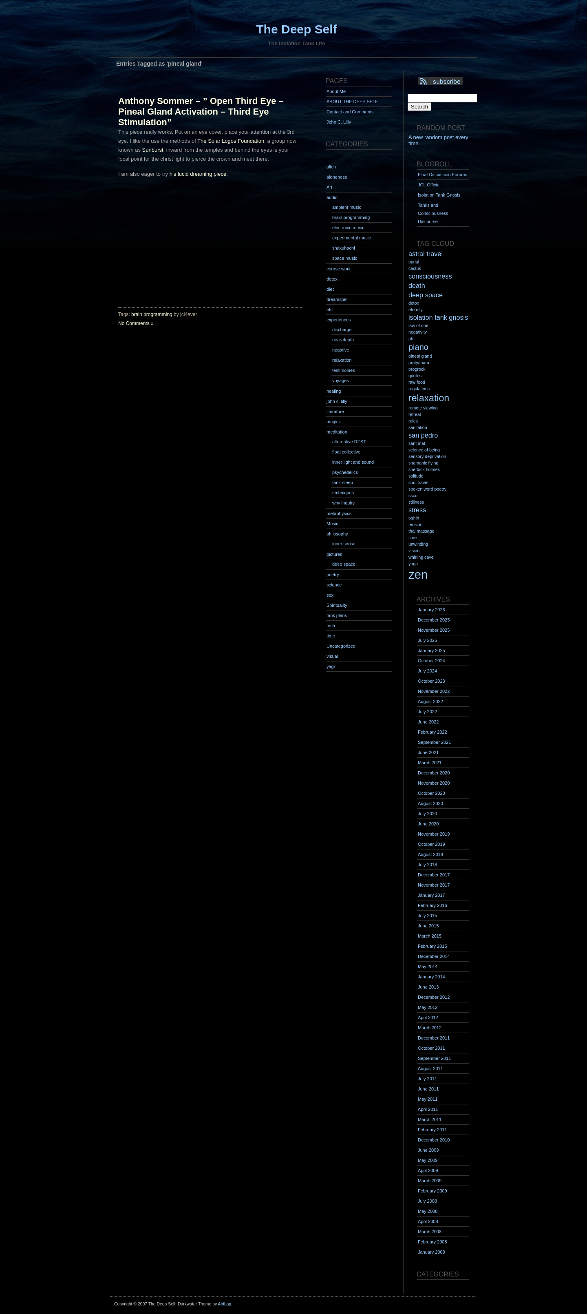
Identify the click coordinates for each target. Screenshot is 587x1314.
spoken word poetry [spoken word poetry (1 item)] (427, 489)
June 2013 (428, 986)
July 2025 (427, 640)
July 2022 (427, 711)
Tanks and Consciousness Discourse (433, 213)
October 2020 (431, 793)
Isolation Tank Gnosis (439, 194)
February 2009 (432, 1190)
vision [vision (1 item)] (413, 550)
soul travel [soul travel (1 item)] (418, 482)
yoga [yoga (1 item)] (413, 563)
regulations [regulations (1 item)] (419, 388)
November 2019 (434, 834)
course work (339, 268)
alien (331, 166)
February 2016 (432, 905)
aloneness (337, 177)
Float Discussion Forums (442, 174)
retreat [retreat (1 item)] (414, 414)
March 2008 (429, 1231)
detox (332, 279)
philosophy (337, 533)
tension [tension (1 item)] (415, 524)
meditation (337, 431)
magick (334, 421)
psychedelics (345, 472)
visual (332, 656)
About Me (336, 91)
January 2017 (431, 895)
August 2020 (430, 803)
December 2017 (434, 874)
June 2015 (428, 925)
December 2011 (434, 1037)
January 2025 (431, 650)
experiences (339, 319)
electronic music (348, 227)
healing (334, 391)
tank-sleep (342, 482)
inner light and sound (353, 462)
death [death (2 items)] (416, 285)
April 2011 (428, 1109)
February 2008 (432, 1241)
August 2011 (430, 1068)
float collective (346, 451)
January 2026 (431, 609)
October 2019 (431, 844)
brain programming (151, 314)
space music (344, 258)
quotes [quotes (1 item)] (414, 375)
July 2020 (427, 813)
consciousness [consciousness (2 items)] (430, 276)
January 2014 (431, 976)
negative (340, 349)
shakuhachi (343, 248)
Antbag (224, 1304)
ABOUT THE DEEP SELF (352, 101)
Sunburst (152, 150)
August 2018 (430, 854)
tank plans (337, 615)
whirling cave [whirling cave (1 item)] (421, 557)
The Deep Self (296, 29)
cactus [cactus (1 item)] (414, 268)
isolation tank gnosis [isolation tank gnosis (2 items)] (438, 317)
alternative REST (349, 441)
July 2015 (427, 915)
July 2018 (427, 864)
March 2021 (429, 762)
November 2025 (434, 630)
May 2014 (427, 966)
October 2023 (431, 681)
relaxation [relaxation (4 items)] (428, 398)
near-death (343, 339)
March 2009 (429, 1180)
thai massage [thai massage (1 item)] (421, 531)
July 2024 (427, 670)
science (334, 584)
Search (419, 107)
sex (330, 595)
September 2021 (434, 742)
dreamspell (338, 299)
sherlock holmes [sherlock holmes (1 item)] (424, 469)
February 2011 (432, 1129)
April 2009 (428, 1170)
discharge (342, 329)
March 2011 (429, 1119)
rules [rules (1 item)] (413, 420)
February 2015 (432, 946)
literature (335, 411)
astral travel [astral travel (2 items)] (425, 253)
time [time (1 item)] (412, 537)
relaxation (342, 360)
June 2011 (428, 1088)
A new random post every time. (438, 140)
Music (332, 523)
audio (332, 197)
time (331, 635)
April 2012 (428, 1017)
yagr (331, 666)
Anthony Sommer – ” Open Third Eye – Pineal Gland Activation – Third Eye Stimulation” (201, 111)
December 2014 (434, 956)
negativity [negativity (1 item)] (417, 332)
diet (330, 289)
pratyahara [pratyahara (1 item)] (418, 362)
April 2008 (428, 1221)
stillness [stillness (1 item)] (416, 502)
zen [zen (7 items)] (418, 574)
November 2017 (434, 885)
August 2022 (430, 701)
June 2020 (428, 823)
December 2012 (434, 997)
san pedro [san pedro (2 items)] (423, 435)
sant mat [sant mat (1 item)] (416, 443)
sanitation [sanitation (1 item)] (417, 427)
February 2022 (432, 732)
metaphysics (339, 513)
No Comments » (136, 323)
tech (331, 625)
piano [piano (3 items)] (418, 347)
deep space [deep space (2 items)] (425, 295)
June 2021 (428, 752)
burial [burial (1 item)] (413, 261)
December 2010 (434, 1139)
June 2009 (428, 1150)
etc (330, 309)
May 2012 (427, 1007)
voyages (340, 380)
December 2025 (434, 619)
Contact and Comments (350, 111)
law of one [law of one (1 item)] (418, 325)
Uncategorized (341, 646)
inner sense (343, 543)
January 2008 (431, 1252)
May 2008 (427, 1211)
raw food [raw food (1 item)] (416, 382)
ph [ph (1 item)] (410, 338)
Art (329, 187)
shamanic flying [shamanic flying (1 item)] (423, 462)
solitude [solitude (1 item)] (416, 475)
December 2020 (434, 772)
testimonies (343, 370)
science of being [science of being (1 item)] (424, 449)
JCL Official (429, 184)
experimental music (351, 237)
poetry (333, 574)
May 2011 (427, 1099)
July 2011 (427, 1078)
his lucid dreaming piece (198, 174)
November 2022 (434, 691)
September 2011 (434, 1058)
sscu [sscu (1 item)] (412, 495)
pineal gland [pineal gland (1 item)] (420, 356)
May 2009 (427, 1160)
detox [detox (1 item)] (413, 303)
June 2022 (428, 721)
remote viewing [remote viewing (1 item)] (423, 407)
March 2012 (429, 1027)
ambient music (346, 207)
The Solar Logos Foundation (230, 141)
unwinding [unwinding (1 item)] (418, 544)
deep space (343, 564)
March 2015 (429, 936)
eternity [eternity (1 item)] (415, 309)
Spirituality (337, 605)
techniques (343, 492)
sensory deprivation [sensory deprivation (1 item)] (427, 456)
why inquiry (343, 502)
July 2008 (427, 1201)
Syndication (451, 81)
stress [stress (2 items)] (417, 509)
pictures (334, 554)
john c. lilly (337, 401)
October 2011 (431, 1048)
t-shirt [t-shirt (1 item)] (413, 517)
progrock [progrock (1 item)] (416, 369)
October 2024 (431, 660)
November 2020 (434, 783)
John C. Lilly (339, 121)
